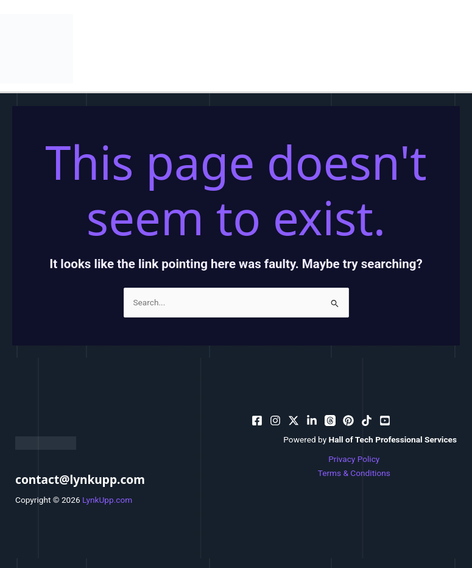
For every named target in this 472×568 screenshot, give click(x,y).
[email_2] (366, 420)
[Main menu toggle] (460, 48)
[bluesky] (311, 420)
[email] (348, 420)
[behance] (293, 420)
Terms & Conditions (354, 473)
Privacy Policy (353, 459)
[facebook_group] (384, 420)
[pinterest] (275, 420)
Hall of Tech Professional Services (393, 439)
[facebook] (257, 420)
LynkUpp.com (107, 500)
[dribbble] (330, 420)
